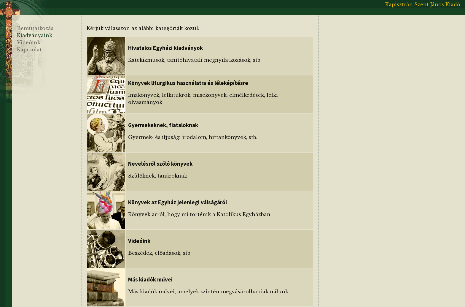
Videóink (28, 42)
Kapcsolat (29, 50)
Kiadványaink (34, 35)
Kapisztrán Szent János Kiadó (422, 4)
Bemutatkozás (35, 28)
